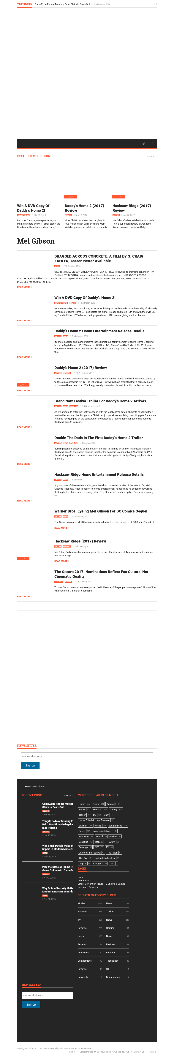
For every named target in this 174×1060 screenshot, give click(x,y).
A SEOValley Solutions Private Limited (65, 1048)
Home (28, 786)
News (57, 266)
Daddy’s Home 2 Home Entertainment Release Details (99, 331)
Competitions (24, 215)
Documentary (113, 977)
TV (79, 920)
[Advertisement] (87, 121)
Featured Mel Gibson (33, 156)
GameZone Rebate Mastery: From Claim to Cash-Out (62, 4)
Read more (23, 287)
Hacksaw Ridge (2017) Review (80, 541)
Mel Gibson (36, 240)
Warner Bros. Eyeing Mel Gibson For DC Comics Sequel (100, 511)
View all (151, 156)
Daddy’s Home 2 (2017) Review (80, 367)
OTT (108, 969)
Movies (68, 215)
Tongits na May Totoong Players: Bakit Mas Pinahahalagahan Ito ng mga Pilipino (62, 824)
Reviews (66, 373)
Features (59, 582)
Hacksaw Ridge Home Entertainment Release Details (99, 474)
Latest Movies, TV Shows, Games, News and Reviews (104, 1052)
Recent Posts (32, 795)
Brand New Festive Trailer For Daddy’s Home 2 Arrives (100, 401)
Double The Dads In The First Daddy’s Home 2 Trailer (98, 438)
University (83, 977)
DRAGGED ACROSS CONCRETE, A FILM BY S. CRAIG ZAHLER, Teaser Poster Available (98, 258)
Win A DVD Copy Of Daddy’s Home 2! (33, 208)
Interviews (83, 952)
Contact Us (83, 880)
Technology (112, 961)
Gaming (46, 811)
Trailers (74, 406)
